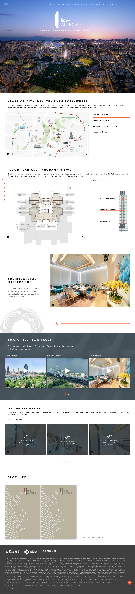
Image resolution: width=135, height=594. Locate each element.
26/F (94, 181)
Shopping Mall (101, 115)
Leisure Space (101, 120)
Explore (120, 304)
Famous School (101, 132)
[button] (50, 324)
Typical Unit (16, 419)
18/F (100, 181)
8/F (106, 181)
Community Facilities (105, 126)
